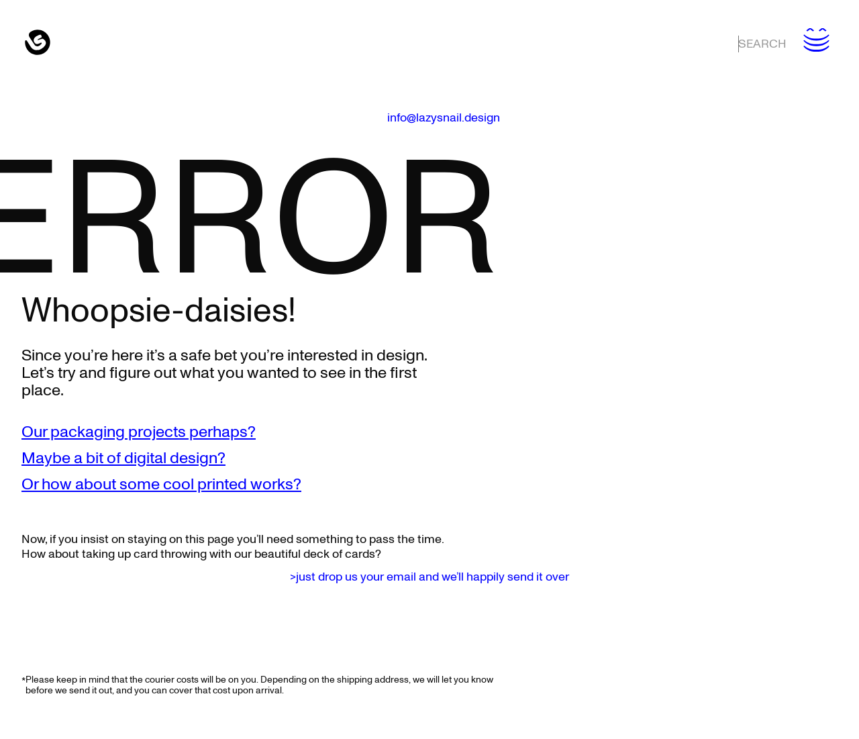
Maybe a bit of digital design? (123, 458)
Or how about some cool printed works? (161, 484)
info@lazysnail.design (443, 118)
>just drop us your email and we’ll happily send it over (429, 577)
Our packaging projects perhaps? (138, 432)
